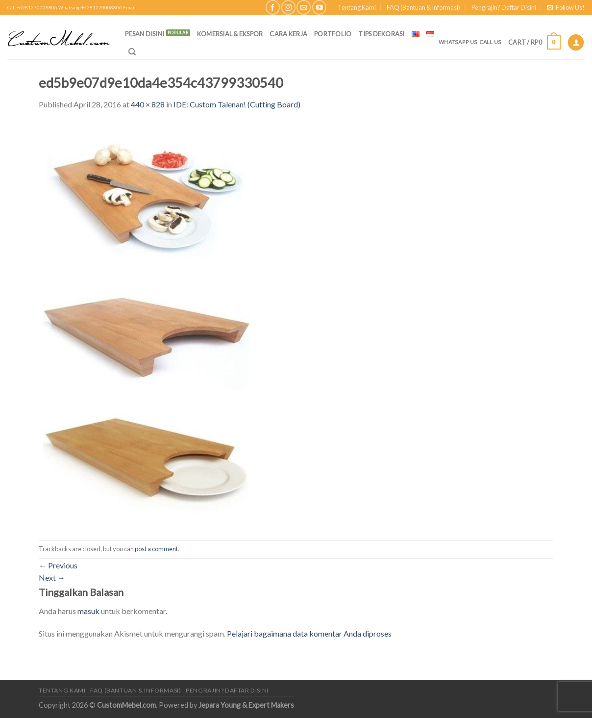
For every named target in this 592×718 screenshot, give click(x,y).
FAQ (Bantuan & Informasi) (423, 7)
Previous (58, 565)
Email (129, 7)
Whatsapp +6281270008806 (90, 7)
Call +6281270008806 (32, 7)
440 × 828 (148, 104)
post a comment (156, 549)
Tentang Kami (357, 7)
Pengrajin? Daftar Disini (503, 7)
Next (52, 577)
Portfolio (332, 34)
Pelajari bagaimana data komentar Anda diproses (309, 633)
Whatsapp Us (458, 42)
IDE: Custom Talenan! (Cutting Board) (236, 104)
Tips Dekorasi (381, 34)
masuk (88, 610)
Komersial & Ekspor (230, 34)
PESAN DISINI (144, 34)
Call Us (490, 42)
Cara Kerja (288, 34)
